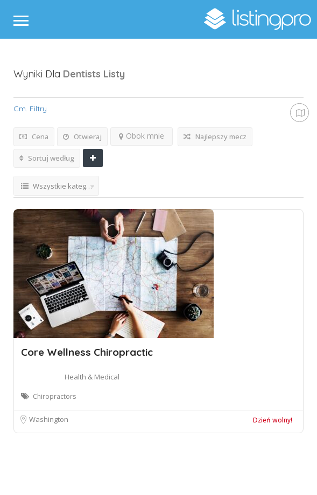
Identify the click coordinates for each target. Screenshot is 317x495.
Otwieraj (82, 136)
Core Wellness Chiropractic (87, 352)
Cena (33, 136)
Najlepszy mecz (215, 136)
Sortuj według (46, 158)
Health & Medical (92, 377)
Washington (48, 419)
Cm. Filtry (30, 108)
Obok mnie (141, 136)
